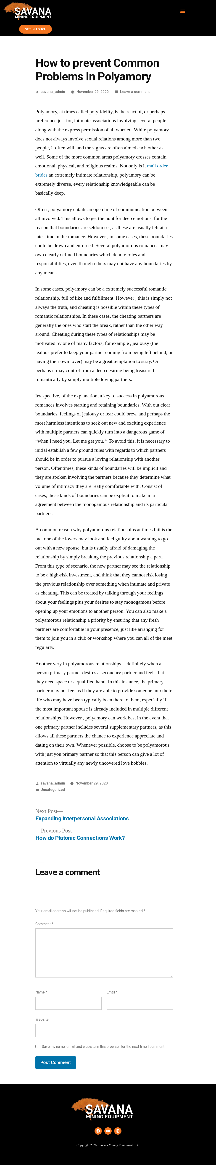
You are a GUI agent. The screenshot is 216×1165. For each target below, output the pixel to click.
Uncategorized (53, 789)
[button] (182, 11)
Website (42, 1019)
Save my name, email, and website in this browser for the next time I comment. (103, 1046)
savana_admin (53, 92)
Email (112, 992)
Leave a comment (135, 92)
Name (41, 992)
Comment (44, 924)
